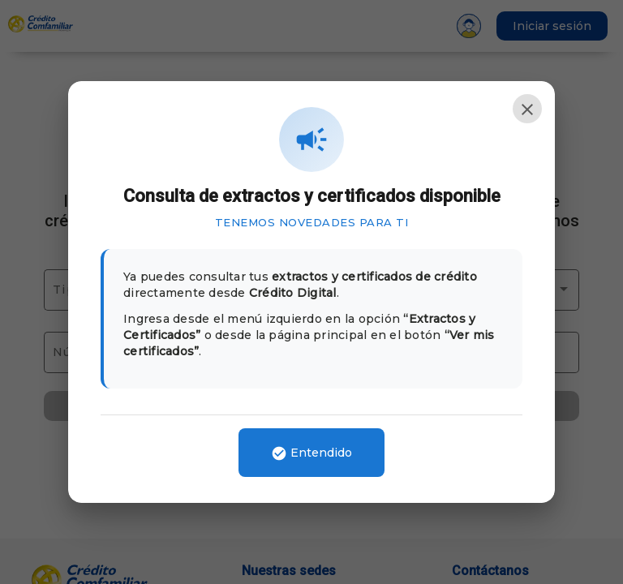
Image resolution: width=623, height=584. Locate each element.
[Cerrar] (527, 108)
